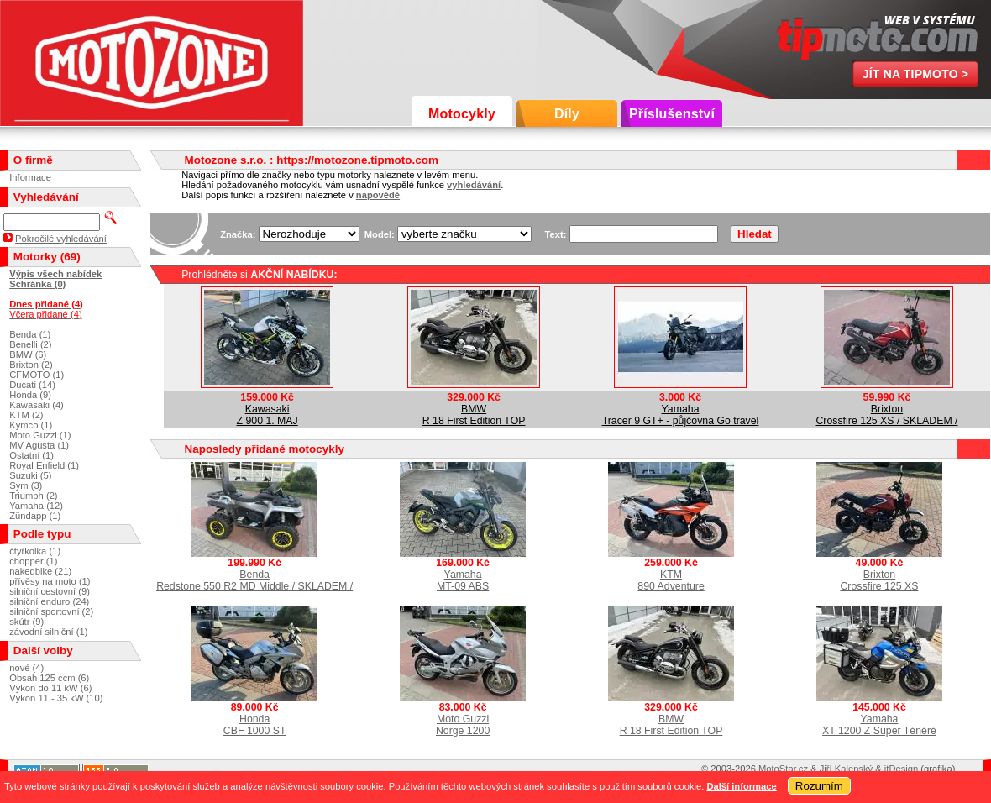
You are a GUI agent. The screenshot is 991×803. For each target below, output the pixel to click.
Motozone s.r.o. (151, 63)
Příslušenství (672, 114)
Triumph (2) (33, 496)
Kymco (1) (30, 425)
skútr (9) (26, 622)
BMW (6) (27, 354)
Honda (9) (30, 395)
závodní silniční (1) (48, 632)
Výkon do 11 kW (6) (50, 688)
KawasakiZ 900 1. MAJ (267, 415)
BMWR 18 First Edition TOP (474, 415)
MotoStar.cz (783, 769)
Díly (566, 114)
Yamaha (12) (36, 506)
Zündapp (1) (34, 516)
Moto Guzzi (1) (40, 435)
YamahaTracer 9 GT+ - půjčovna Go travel (680, 415)
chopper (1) (33, 561)
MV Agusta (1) (39, 445)
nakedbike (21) (40, 571)
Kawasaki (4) (36, 405)
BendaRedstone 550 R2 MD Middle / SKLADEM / (254, 580)
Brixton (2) (31, 365)
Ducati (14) (32, 385)
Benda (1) (29, 334)
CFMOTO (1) (36, 375)
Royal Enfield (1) (44, 465)
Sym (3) (25, 485)
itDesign (901, 769)
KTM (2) (26, 415)
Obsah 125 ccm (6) (49, 678)
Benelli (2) (30, 344)
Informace (30, 177)
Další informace (741, 786)
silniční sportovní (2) (51, 611)
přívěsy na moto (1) (49, 581)
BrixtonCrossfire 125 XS (879, 580)
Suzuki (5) (30, 475)
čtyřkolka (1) (34, 551)
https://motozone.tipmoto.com (357, 160)
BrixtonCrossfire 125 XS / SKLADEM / (886, 415)
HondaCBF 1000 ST (254, 725)
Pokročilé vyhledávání (61, 239)
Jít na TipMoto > (916, 74)
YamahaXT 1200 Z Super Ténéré (879, 725)
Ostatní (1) (31, 455)
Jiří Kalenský (846, 769)
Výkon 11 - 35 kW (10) (55, 698)
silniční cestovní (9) (49, 591)
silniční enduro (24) (49, 601)
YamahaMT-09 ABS (463, 580)
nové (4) (26, 668)
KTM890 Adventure (670, 580)
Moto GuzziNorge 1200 (463, 725)
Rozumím (819, 785)
